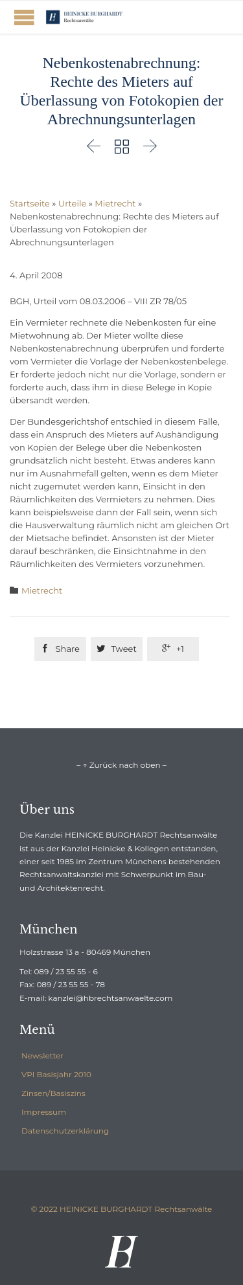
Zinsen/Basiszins (53, 1093)
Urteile (72, 203)
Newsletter (42, 1055)
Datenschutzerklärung (65, 1130)
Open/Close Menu (24, 17)
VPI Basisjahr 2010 (56, 1074)
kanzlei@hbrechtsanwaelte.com (110, 998)
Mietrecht (115, 203)
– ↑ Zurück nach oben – (121, 765)
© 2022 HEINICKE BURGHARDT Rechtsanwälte (122, 1209)
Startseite (30, 203)
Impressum (43, 1112)
